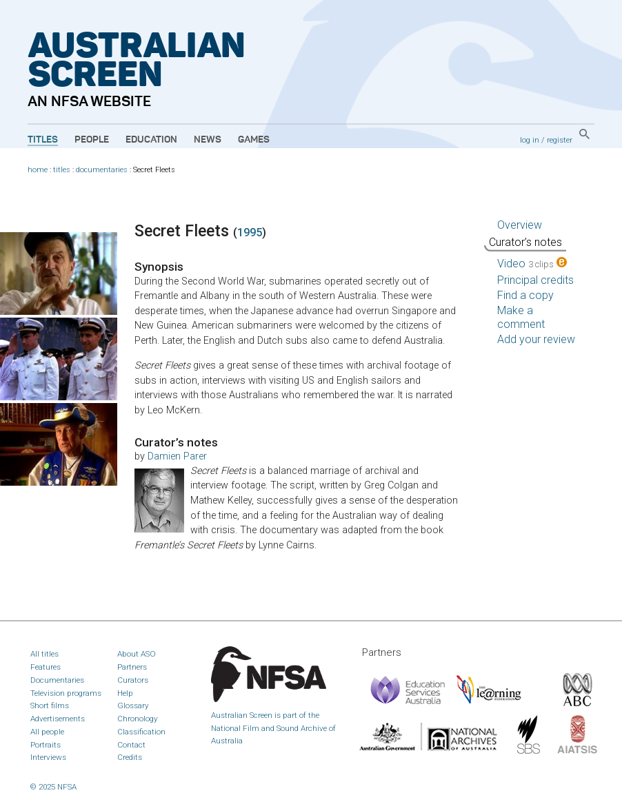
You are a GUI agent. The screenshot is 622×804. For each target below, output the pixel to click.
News (207, 140)
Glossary (133, 705)
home (38, 169)
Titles (43, 140)
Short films (49, 705)
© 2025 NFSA (53, 787)
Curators (132, 680)
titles (61, 169)
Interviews (48, 757)
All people (47, 731)
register (559, 140)
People (91, 140)
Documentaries (57, 680)
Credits (129, 757)
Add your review (536, 339)
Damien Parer (177, 456)
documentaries (102, 169)
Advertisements (57, 718)
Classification (141, 731)
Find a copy (525, 295)
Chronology (137, 718)
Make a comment (521, 317)
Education (151, 140)
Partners (132, 667)
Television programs (65, 693)
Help (125, 693)
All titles (44, 654)
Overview (519, 224)
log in (529, 140)
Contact (131, 745)
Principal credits (535, 280)
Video (532, 263)
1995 (249, 232)
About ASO (136, 654)
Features (45, 667)
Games (254, 140)
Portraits (45, 745)
